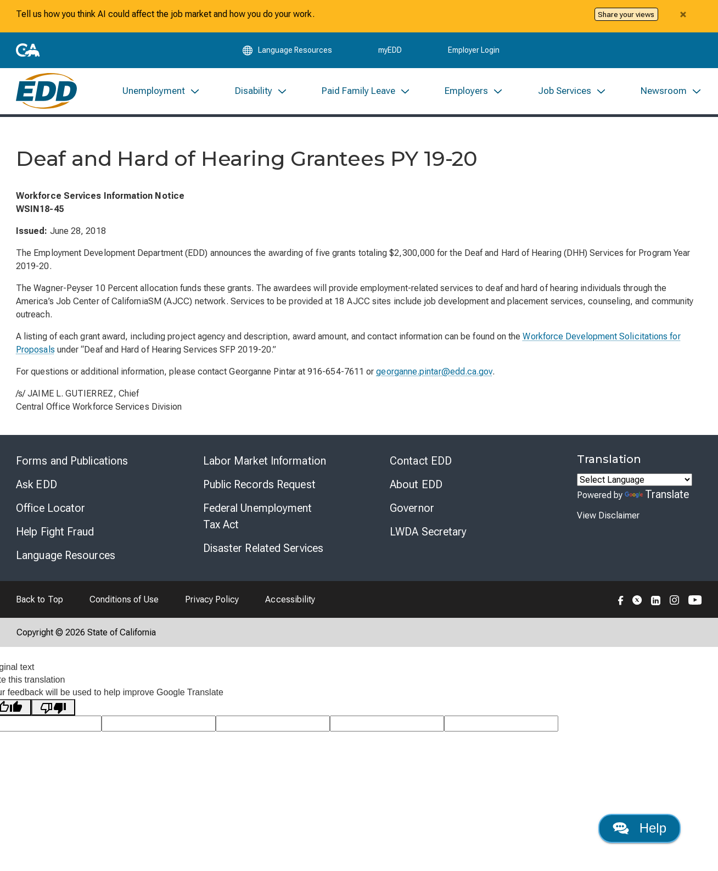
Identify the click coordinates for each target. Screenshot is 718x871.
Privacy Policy (212, 600)
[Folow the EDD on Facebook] (621, 599)
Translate (657, 494)
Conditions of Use (124, 600)
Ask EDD (36, 485)
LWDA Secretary (428, 532)
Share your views (626, 14)
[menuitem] (161, 91)
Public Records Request (259, 485)
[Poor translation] (53, 708)
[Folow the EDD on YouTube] (695, 599)
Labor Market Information (264, 461)
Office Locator (50, 508)
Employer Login (474, 50)
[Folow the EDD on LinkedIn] (656, 599)
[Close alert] (683, 14)
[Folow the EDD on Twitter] (637, 599)
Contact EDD (421, 461)
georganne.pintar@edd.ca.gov (434, 372)
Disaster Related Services (263, 548)
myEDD (390, 50)
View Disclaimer (608, 516)
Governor (412, 508)
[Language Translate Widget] (634, 480)
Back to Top (39, 600)
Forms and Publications (72, 461)
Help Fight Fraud (55, 532)
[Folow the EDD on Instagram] (675, 599)
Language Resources (65, 555)
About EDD (416, 485)
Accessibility (290, 600)
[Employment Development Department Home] (46, 91)
